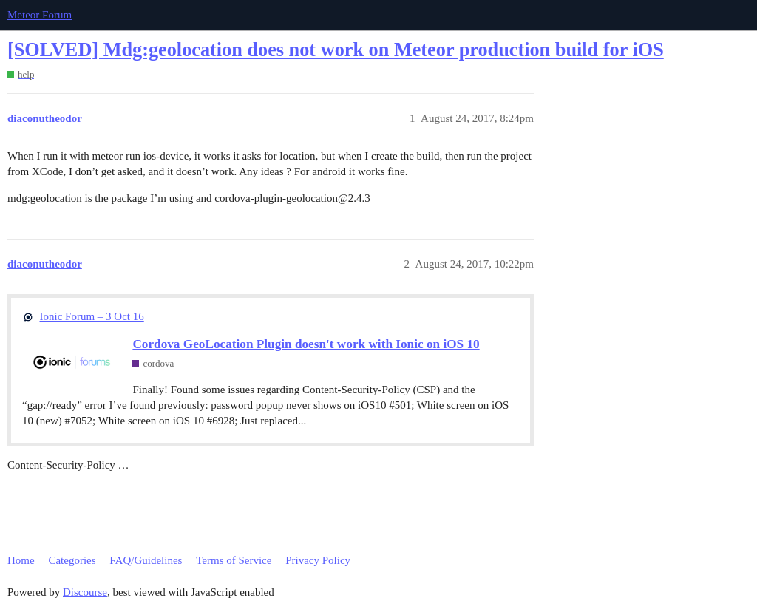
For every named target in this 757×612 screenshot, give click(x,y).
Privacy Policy (317, 560)
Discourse (85, 592)
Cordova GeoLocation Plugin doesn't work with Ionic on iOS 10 (305, 344)
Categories (71, 560)
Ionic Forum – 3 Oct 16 (92, 316)
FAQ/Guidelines (145, 560)
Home (21, 560)
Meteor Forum (39, 15)
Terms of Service (233, 560)
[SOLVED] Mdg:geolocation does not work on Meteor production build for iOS (335, 50)
